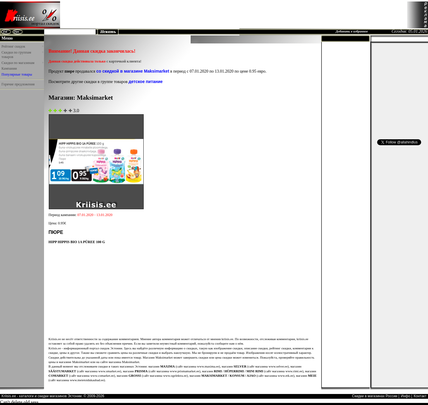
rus (16, 31)
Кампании (9, 68)
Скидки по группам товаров (22, 54)
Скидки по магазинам (22, 63)
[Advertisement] (299, 14)
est (5, 31)
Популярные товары (16, 74)
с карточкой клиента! (123, 61)
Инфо (405, 396)
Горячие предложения (18, 84)
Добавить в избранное (351, 31)
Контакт (420, 396)
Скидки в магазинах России (374, 396)
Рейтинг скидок (22, 46)
